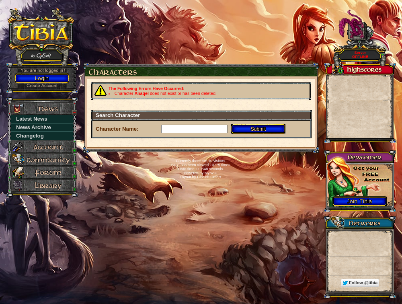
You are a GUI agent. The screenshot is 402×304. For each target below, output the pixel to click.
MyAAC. (211, 173)
